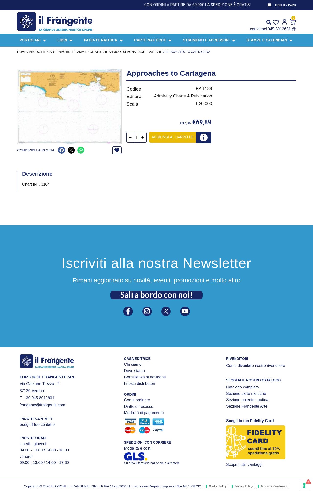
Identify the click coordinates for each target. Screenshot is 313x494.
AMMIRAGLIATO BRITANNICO (99, 52)
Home (21, 52)
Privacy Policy (244, 486)
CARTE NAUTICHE (61, 52)
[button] (61, 150)
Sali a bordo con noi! (156, 293)
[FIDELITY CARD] (269, 5)
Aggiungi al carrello (174, 137)
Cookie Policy (217, 486)
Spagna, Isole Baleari (142, 52)
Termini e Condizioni (274, 486)
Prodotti (37, 52)
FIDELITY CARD (285, 5)
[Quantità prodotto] (139, 137)
